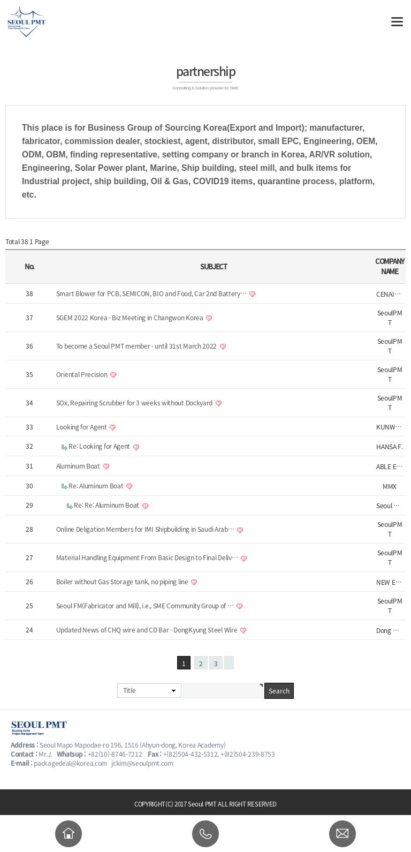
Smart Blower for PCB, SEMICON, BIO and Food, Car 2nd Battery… (152, 293)
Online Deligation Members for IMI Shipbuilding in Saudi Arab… (145, 529)
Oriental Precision (82, 374)
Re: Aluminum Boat (96, 486)
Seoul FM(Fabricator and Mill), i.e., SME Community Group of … (145, 605)
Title (129, 690)
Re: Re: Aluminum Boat (107, 505)
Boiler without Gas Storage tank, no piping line (123, 581)
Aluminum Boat (79, 466)
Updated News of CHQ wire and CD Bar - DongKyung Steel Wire (147, 630)
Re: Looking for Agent (99, 446)
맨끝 (229, 662)
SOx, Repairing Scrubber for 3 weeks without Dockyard (135, 403)
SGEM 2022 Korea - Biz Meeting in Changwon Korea (130, 317)
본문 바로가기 (0, 0)
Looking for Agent (82, 427)
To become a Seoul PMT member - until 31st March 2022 (137, 346)
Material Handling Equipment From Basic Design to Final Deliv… (147, 557)
